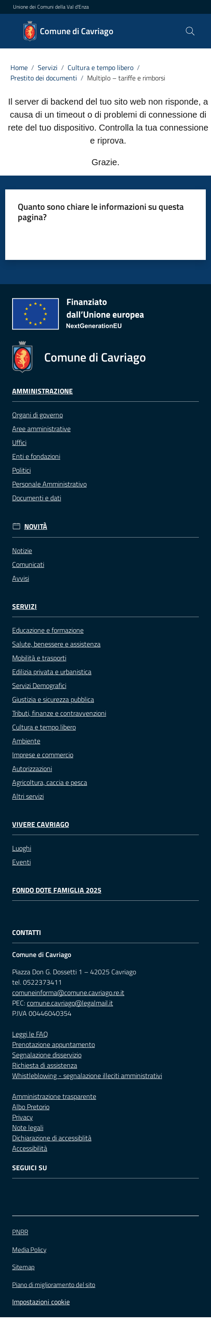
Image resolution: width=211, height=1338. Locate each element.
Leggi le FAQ (30, 1034)
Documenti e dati (36, 498)
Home (19, 67)
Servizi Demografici (39, 685)
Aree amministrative (41, 428)
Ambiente (26, 741)
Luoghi (21, 848)
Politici (21, 470)
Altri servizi (28, 796)
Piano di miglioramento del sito (53, 1285)
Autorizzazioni (32, 768)
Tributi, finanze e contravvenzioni (59, 713)
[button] (190, 31)
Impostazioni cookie (41, 1301)
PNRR (20, 1232)
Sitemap (23, 1267)
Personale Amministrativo (49, 484)
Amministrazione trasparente (54, 1096)
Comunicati (28, 564)
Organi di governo (37, 415)
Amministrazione (42, 391)
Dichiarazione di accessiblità (51, 1138)
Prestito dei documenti (43, 78)
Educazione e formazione (48, 630)
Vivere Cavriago (40, 824)
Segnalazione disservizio (46, 1055)
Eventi (21, 862)
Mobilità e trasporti (39, 658)
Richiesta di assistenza (44, 1065)
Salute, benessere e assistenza (56, 644)
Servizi (48, 67)
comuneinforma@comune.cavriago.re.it (68, 992)
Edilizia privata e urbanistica (51, 671)
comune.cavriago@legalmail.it (70, 1003)
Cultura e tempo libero (100, 67)
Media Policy (29, 1250)
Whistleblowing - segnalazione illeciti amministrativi (87, 1075)
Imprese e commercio (42, 754)
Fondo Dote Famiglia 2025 (56, 890)
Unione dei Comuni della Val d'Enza (51, 7)
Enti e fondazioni (36, 456)
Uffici (19, 442)
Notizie (22, 550)
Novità (35, 526)
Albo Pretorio (30, 1106)
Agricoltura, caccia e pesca (49, 782)
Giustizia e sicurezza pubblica (53, 699)
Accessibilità (29, 1148)
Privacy (22, 1117)
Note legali (27, 1127)
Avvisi (20, 578)
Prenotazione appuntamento (53, 1044)
